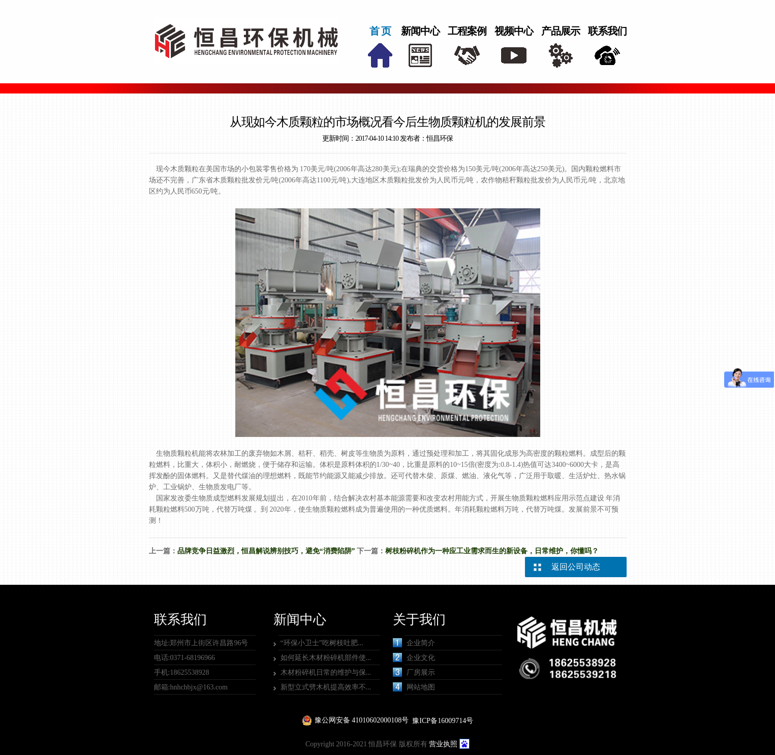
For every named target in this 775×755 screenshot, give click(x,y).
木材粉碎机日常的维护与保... (326, 672)
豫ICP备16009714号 (442, 721)
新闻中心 (420, 31)
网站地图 (414, 686)
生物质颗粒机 (177, 453)
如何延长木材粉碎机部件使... (326, 658)
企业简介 (414, 642)
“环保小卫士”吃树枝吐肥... (322, 643)
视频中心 (513, 31)
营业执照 (443, 744)
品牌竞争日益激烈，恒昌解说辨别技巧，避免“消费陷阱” (266, 551)
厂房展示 (414, 672)
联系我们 (607, 31)
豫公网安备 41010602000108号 (362, 720)
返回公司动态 (575, 566)
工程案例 (467, 31)
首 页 (380, 31)
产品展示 (560, 31)
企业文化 (414, 657)
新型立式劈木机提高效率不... (326, 687)
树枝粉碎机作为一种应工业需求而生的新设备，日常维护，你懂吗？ (492, 551)
